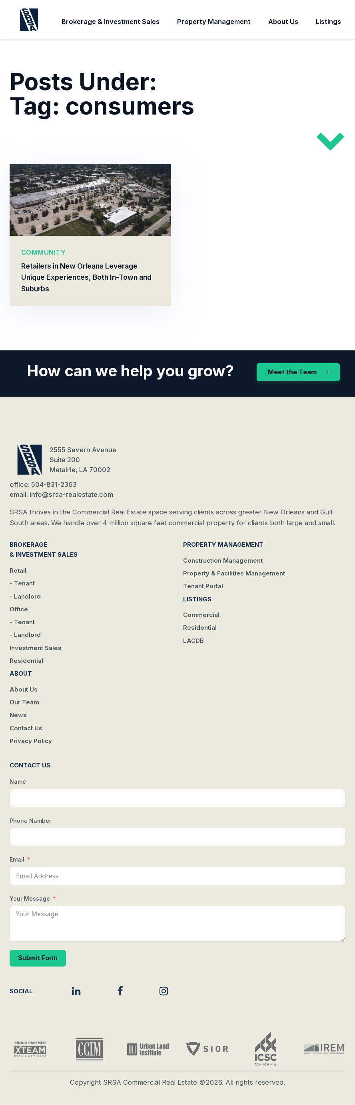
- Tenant (22, 583)
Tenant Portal (203, 586)
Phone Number (30, 820)
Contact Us (26, 728)
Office (19, 609)
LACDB (193, 640)
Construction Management (223, 560)
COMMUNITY (43, 252)
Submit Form (38, 958)
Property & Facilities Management (234, 573)
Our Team (24, 702)
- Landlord (25, 596)
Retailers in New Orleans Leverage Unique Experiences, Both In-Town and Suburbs (86, 277)
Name (18, 781)
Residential (26, 660)
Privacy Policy (31, 741)
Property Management (214, 22)
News (18, 715)
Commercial (201, 615)
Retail (18, 570)
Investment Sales (36, 648)
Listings (328, 22)
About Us (283, 22)
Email (17, 859)
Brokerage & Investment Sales (111, 22)
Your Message (30, 898)
